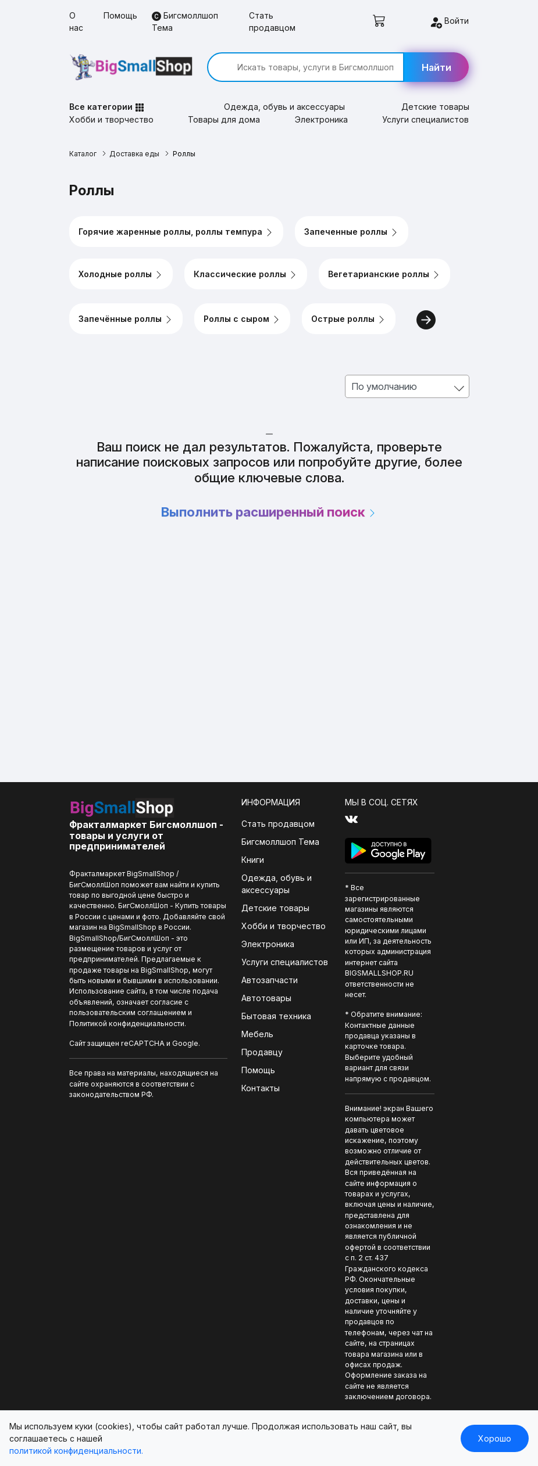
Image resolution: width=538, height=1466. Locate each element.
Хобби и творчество (111, 119)
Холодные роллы (121, 274)
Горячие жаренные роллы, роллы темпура (176, 232)
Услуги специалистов (425, 119)
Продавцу (262, 1052)
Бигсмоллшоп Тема (185, 21)
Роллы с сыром (242, 319)
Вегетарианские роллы (384, 274)
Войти (449, 22)
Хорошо (494, 1438)
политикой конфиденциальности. (76, 1451)
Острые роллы (348, 319)
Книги (252, 860)
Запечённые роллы (126, 319)
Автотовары (266, 998)
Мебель (257, 1034)
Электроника (321, 119)
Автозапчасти (269, 980)
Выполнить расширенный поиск (269, 511)
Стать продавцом (272, 21)
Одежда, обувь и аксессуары (284, 107)
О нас (76, 21)
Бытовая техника (276, 1016)
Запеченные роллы (351, 232)
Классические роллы (246, 274)
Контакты (260, 1088)
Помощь (120, 15)
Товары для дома (224, 119)
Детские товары (435, 107)
